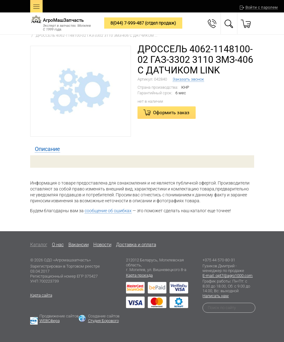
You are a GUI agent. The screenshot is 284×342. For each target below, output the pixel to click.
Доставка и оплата (136, 244)
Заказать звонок (188, 79)
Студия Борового (103, 320)
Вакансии (78, 244)
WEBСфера (50, 320)
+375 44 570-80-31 (219, 260)
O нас (58, 244)
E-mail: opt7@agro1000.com (228, 275)
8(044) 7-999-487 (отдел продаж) (143, 23)
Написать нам (216, 295)
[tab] (47, 149)
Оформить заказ (171, 112)
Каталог (38, 244)
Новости (102, 244)
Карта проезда (139, 275)
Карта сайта (41, 295)
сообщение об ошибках (108, 210)
